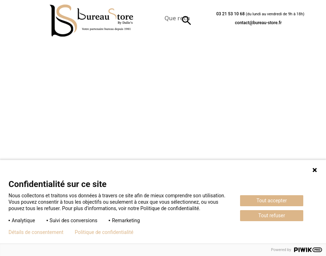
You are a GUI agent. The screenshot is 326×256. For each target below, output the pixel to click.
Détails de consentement (36, 232)
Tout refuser (271, 215)
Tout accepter (271, 200)
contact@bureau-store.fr (258, 22)
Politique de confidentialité (104, 232)
